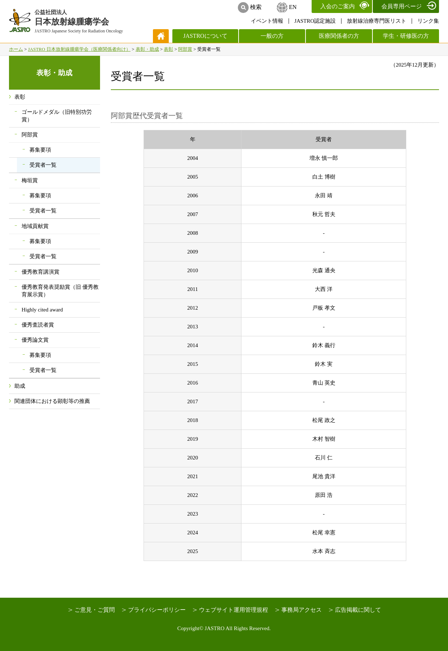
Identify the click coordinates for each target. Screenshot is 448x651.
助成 (19, 386)
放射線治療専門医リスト (376, 21)
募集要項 (40, 150)
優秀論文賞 (35, 340)
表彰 (168, 49)
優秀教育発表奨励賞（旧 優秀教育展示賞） (60, 290)
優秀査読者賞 (38, 325)
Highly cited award (42, 310)
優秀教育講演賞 (40, 272)
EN (293, 7)
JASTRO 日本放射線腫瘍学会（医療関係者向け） (79, 49)
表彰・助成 (147, 49)
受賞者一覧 (43, 165)
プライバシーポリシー (157, 610)
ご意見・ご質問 (94, 610)
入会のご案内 (337, 6)
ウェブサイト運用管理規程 (233, 610)
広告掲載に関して (358, 610)
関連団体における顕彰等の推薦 (52, 401)
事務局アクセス (301, 610)
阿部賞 (185, 49)
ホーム (16, 49)
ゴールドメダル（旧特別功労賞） (57, 115)
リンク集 (428, 21)
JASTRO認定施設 (315, 21)
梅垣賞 (30, 180)
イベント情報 (267, 21)
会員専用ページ (401, 6)
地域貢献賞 (35, 226)
